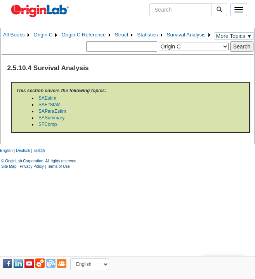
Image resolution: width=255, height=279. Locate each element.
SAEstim (47, 98)
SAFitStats (49, 104)
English (6, 150)
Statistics (147, 35)
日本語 (39, 150)
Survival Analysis (186, 35)
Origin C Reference (83, 35)
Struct (121, 35)
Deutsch (23, 150)
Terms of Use (58, 166)
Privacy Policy (32, 166)
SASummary (51, 118)
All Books (14, 35)
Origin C (43, 35)
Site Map (8, 166)
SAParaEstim (52, 111)
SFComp (47, 124)
